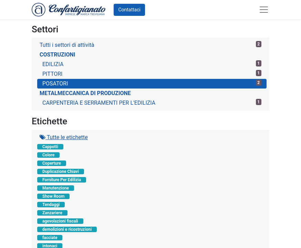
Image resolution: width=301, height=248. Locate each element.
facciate (49, 237)
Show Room (53, 196)
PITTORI (151, 73)
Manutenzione (55, 188)
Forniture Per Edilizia (61, 179)
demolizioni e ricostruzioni (67, 229)
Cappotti (50, 146)
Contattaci (129, 9)
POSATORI (151, 83)
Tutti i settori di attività (150, 44)
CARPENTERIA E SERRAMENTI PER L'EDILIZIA (151, 102)
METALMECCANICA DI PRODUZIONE (85, 93)
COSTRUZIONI (57, 54)
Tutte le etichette (64, 137)
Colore (48, 155)
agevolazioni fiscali (60, 221)
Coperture (51, 163)
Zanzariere (52, 212)
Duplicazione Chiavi (60, 171)
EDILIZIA (151, 64)
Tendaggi (51, 204)
